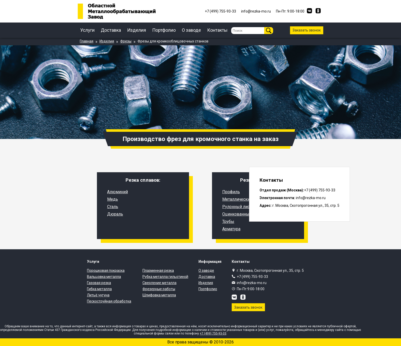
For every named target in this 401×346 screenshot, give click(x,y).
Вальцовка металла (104, 277)
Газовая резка (99, 283)
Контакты (217, 30)
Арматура (231, 228)
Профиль (231, 191)
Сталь (112, 206)
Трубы (228, 221)
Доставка (111, 30)
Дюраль (115, 214)
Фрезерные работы (158, 289)
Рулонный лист (236, 206)
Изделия (136, 30)
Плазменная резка (158, 270)
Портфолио (164, 30)
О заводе (191, 30)
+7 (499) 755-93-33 (252, 277)
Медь (112, 199)
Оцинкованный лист (241, 214)
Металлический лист (242, 199)
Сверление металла (159, 283)
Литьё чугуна (98, 295)
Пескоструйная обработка (109, 301)
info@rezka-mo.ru (251, 283)
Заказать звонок (307, 30)
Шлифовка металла (159, 295)
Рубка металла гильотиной (165, 277)
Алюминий (117, 191)
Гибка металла (99, 289)
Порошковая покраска (106, 270)
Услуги (87, 30)
